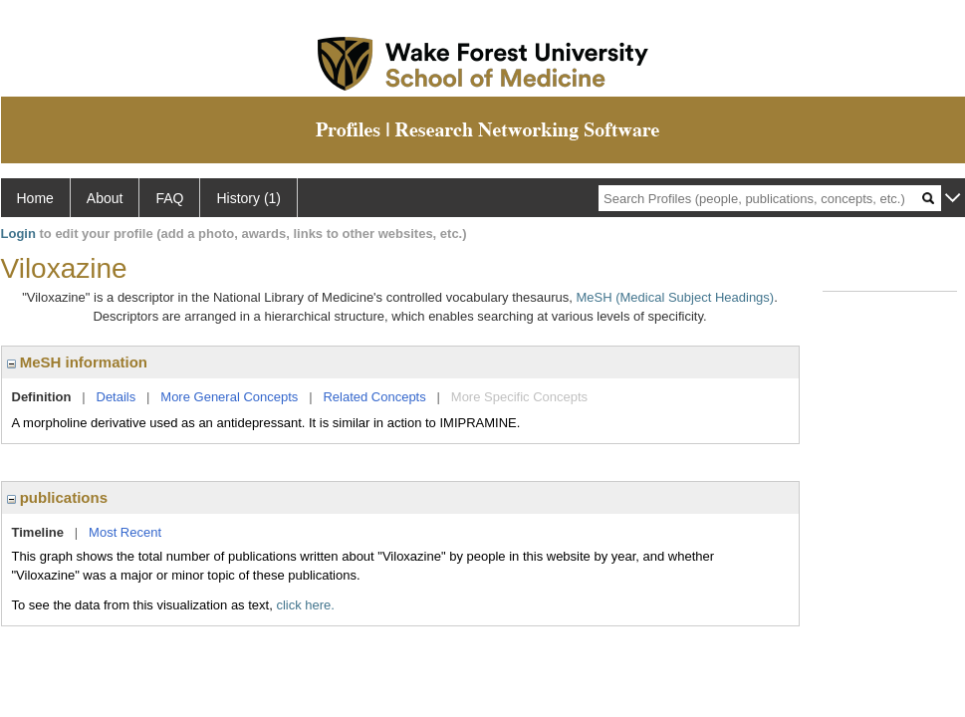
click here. (305, 605)
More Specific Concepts (519, 396)
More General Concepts (229, 396)
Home (35, 198)
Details (116, 396)
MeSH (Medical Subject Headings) (675, 297)
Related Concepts (374, 396)
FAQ (169, 198)
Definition (42, 396)
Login (18, 233)
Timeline (38, 532)
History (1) (248, 198)
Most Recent (125, 532)
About (105, 198)
